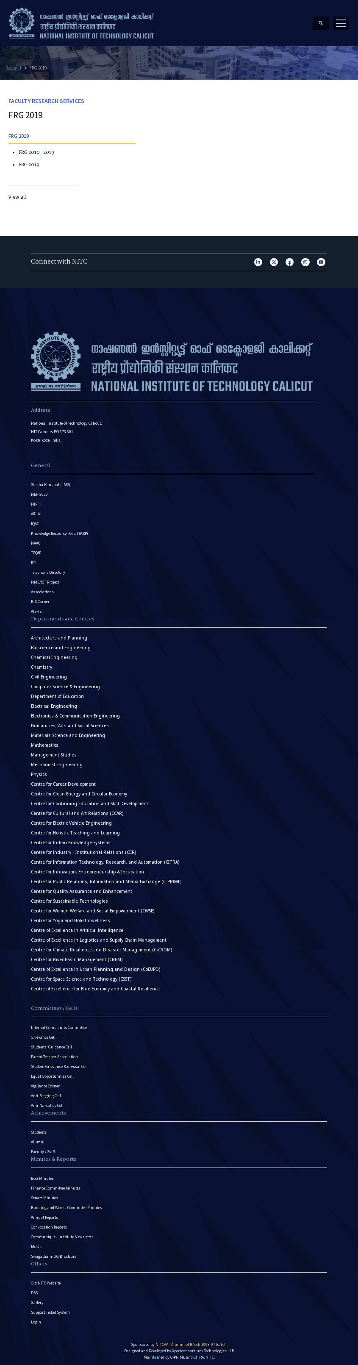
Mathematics (44, 742)
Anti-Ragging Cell (46, 1092)
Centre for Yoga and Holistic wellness (70, 917)
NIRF (35, 500)
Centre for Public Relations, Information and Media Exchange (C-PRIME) (106, 878)
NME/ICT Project (45, 578)
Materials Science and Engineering (68, 732)
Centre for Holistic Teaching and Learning (75, 829)
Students (39, 1128)
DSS (34, 1289)
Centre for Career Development (63, 781)
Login (36, 1318)
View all (16, 194)
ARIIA (35, 510)
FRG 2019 (38, 64)
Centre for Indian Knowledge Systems (71, 839)
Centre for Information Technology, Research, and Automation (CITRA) (105, 859)
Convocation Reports (49, 1223)
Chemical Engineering (54, 654)
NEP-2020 (39, 491)
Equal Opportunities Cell (52, 1073)
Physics (39, 771)
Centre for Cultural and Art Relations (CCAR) (77, 810)
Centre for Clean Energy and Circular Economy (79, 790)
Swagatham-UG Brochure (53, 1253)
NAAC (35, 539)
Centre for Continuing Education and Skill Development (89, 800)
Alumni (37, 1138)
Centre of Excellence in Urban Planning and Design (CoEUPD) (95, 966)
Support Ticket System (50, 1309)
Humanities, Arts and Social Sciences (70, 722)
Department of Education (57, 693)
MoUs (36, 1243)
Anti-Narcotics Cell (47, 1102)
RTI (33, 559)
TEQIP (36, 549)
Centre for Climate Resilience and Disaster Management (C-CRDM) (101, 946)
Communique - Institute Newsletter (62, 1233)
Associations (42, 588)
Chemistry (41, 664)
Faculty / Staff (43, 1148)
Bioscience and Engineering (61, 644)
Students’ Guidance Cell (51, 1043)
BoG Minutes (42, 1175)
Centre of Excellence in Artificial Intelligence (77, 927)
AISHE (36, 608)
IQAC (35, 520)
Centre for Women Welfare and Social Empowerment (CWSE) (92, 907)
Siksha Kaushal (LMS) (50, 481)
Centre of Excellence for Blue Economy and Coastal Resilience (95, 985)
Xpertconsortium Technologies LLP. (203, 1347)
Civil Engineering (49, 673)
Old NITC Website (46, 1279)
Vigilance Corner (45, 1082)
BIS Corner (40, 598)
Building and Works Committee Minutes (66, 1204)
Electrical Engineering (54, 703)
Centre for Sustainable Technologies (69, 898)
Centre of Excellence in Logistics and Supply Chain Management (99, 937)
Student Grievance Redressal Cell (59, 1063)
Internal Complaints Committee (59, 1024)
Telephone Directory (48, 569)
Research (14, 64)
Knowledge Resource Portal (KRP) (59, 530)
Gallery (37, 1299)
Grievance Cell (43, 1034)
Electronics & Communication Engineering (75, 712)
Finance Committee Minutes (55, 1184)
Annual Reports (44, 1214)
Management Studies (54, 751)
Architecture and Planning (59, 634)
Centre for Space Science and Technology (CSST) (81, 976)
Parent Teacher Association (54, 1053)
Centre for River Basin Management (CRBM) (76, 956)
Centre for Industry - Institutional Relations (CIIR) (83, 849)
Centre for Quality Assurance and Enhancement (81, 888)
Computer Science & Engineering (65, 683)
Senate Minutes (44, 1194)
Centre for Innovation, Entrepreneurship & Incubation (87, 868)
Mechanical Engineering (57, 761)
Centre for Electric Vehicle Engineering (71, 820)
